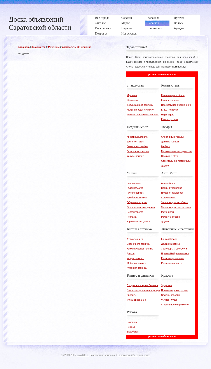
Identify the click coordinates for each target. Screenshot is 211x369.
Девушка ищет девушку (140, 105)
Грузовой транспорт (172, 192)
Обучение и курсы (137, 202)
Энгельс (100, 23)
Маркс (125, 23)
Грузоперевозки (135, 192)
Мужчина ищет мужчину (140, 109)
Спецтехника (168, 197)
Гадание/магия (135, 188)
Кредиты (131, 295)
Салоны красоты (170, 295)
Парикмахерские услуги (174, 290)
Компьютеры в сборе (173, 95)
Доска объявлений (36, 19)
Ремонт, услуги (169, 119)
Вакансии (132, 322)
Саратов (126, 17)
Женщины (132, 100)
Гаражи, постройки (137, 146)
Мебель (165, 146)
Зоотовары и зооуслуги (174, 248)
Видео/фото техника (138, 244)
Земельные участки (138, 151)
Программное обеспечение (176, 105)
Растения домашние (172, 258)
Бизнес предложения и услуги (143, 290)
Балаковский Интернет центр (134, 355)
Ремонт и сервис (170, 216)
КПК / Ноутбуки (169, 109)
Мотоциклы (167, 212)
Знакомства (38, 47)
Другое (165, 165)
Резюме (131, 327)
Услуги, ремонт (135, 156)
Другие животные (171, 244)
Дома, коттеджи (135, 141)
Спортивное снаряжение (175, 304)
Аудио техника (135, 239)
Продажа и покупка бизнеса (142, 285)
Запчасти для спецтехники (176, 207)
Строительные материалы (176, 160)
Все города (102, 17)
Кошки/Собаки (169, 239)
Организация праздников (141, 207)
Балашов (153, 23)
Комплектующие (170, 100)
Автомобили (168, 183)
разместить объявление (76, 47)
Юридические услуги (138, 221)
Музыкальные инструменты (176, 151)
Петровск (101, 33)
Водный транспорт (171, 188)
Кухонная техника (136, 268)
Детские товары (170, 141)
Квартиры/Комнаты (137, 136)
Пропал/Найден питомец (175, 253)
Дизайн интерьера (137, 197)
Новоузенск (128, 33)
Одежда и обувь (170, 156)
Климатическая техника (140, 248)
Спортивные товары (172, 136)
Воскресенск (103, 28)
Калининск (155, 28)
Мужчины (53, 47)
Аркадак (179, 28)
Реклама (131, 216)
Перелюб (127, 28)
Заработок (132, 331)
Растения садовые (171, 263)
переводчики (134, 183)
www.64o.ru (83, 355)
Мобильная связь (136, 263)
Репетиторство (135, 212)
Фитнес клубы (169, 299)
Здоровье (166, 285)
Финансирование (136, 299)
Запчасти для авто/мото (174, 202)
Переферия (167, 114)
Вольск (178, 23)
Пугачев (179, 17)
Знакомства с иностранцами (143, 114)
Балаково (153, 17)
